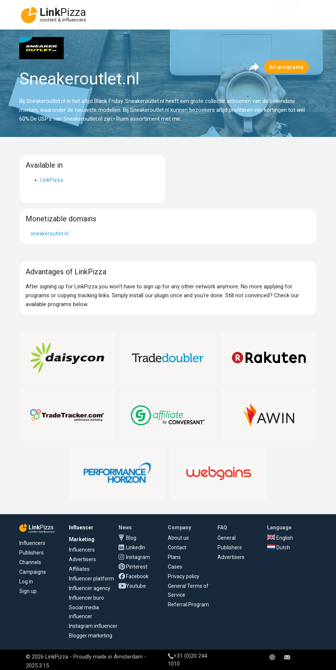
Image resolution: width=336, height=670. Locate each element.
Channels (30, 562)
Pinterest (136, 567)
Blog (131, 538)
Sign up (28, 591)
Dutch (278, 547)
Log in (26, 581)
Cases (175, 567)
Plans (174, 557)
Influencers (32, 543)
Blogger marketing (90, 636)
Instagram (138, 557)
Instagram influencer (93, 626)
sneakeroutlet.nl (50, 234)
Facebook (137, 576)
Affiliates (79, 569)
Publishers (31, 553)
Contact (177, 547)
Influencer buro (86, 598)
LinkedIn (135, 547)
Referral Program (188, 604)
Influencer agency (89, 588)
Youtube (136, 586)
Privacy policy (183, 576)
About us (178, 538)
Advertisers (82, 559)
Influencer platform (91, 579)
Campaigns (32, 572)
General (226, 538)
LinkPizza (51, 180)
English (280, 538)
